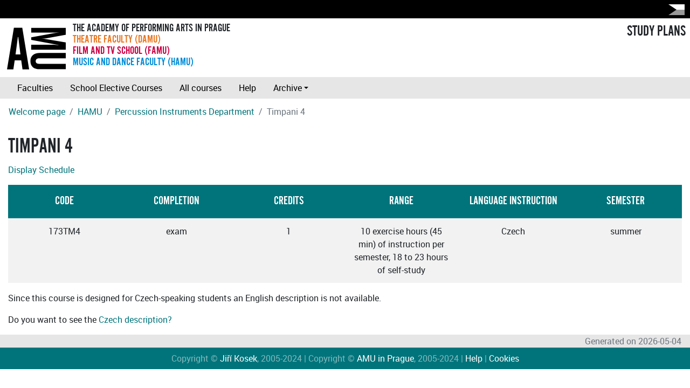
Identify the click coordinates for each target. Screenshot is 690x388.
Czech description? (135, 319)
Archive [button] (287, 88)
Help (247, 88)
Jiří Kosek (238, 358)
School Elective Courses (116, 88)
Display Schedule (41, 170)
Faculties (35, 88)
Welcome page (37, 111)
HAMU (90, 111)
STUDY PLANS (656, 31)
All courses (201, 88)
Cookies (504, 358)
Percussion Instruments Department (184, 111)
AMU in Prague (385, 358)
